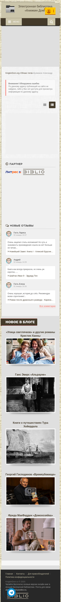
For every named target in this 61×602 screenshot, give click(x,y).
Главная (9, 574)
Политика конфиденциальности (20, 577)
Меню (13, 21)
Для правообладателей (38, 574)
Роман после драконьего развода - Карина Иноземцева (31, 300)
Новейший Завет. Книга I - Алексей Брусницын (31, 251)
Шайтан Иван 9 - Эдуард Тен (23, 276)
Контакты (20, 574)
